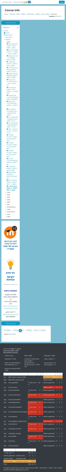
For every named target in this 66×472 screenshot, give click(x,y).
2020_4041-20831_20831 (11, 350)
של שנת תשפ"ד (8, 247)
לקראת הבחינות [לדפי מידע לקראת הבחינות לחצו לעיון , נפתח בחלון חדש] (11, 278)
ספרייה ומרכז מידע (7, 2)
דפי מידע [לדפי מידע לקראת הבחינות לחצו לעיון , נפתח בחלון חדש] (10, 272)
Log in (62, 2)
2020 (18, 14)
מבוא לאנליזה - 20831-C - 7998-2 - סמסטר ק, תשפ (26, 330)
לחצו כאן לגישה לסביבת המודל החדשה (11, 244)
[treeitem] (10, 31)
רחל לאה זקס (12, 334)
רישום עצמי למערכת (18, 2)
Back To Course (10, 23)
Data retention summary (10, 352)
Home (6, 14)
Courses (12, 14)
